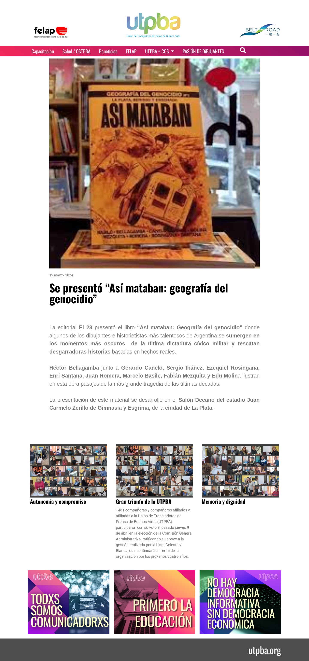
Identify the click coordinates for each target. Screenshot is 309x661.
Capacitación (43, 51)
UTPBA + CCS (159, 51)
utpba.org (264, 650)
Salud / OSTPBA (76, 51)
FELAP (131, 51)
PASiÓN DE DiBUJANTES (203, 51)
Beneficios (108, 51)
